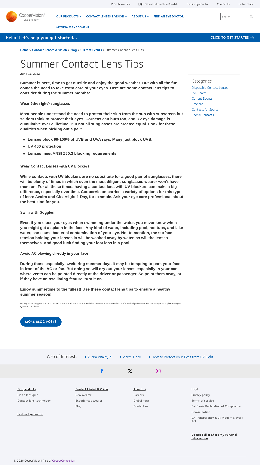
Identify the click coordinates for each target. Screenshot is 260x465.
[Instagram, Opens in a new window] (158, 372)
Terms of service (202, 400)
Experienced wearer (88, 400)
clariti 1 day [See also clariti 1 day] (131, 357)
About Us (139, 16)
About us (139, 389)
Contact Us (223, 4)
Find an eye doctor (30, 414)
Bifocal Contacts (203, 114)
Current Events (91, 49)
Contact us (140, 406)
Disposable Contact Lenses (210, 87)
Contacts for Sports (205, 109)
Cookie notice (200, 411)
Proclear (197, 103)
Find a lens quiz (27, 394)
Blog (73, 49)
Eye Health (199, 92)
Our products (26, 389)
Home (24, 49)
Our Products (67, 16)
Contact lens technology (34, 400)
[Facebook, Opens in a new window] (102, 372)
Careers (138, 394)
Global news (141, 400)
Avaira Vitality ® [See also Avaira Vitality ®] (99, 357)
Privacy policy (200, 394)
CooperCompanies (63, 460)
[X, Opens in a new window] (130, 372)
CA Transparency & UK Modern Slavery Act (217, 419)
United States (246, 4)
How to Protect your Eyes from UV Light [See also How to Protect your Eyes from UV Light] (182, 357)
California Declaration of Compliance (216, 406)
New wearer (83, 394)
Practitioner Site (120, 4)
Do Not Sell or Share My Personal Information (214, 436)
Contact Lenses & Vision (105, 16)
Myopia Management (72, 27)
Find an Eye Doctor (198, 4)
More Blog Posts (41, 321)
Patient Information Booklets (161, 4)
